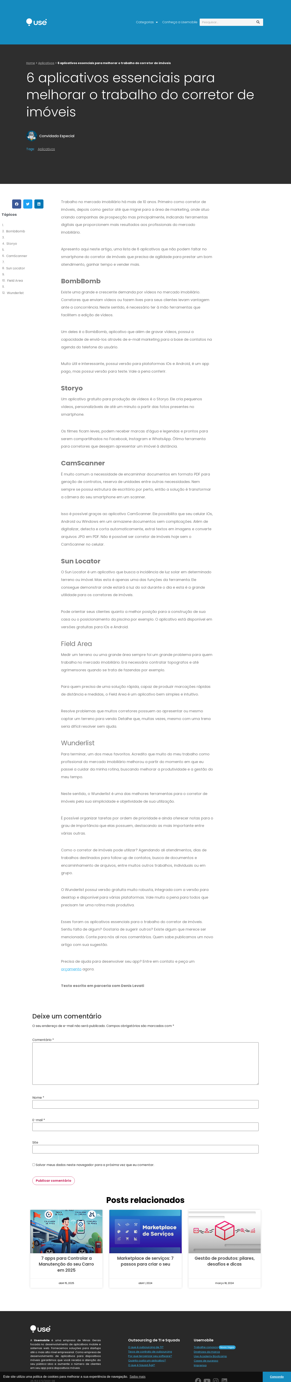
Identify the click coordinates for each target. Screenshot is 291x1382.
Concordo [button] (277, 1376)
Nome (38, 1097)
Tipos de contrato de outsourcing (150, 1352)
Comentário (43, 1040)
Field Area (15, 280)
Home (30, 63)
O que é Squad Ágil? (141, 1365)
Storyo (11, 243)
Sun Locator (15, 268)
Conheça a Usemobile (179, 22)
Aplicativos (46, 63)
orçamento (71, 969)
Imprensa (200, 1365)
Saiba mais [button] (138, 1376)
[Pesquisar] (258, 22)
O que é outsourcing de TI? (145, 1347)
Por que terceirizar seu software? (150, 1356)
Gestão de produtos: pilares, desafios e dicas (225, 1261)
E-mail (38, 1120)
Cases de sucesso (206, 1361)
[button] (16, 204)
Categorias (147, 22)
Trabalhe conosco (206, 1347)
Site (35, 1142)
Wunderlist (15, 293)
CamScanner (16, 256)
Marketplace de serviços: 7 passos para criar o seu (145, 1261)
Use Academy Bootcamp (210, 1356)
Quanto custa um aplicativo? (147, 1360)
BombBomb (15, 231)
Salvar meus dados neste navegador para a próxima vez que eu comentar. (95, 1165)
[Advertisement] (251, 228)
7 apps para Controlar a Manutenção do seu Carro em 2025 (66, 1264)
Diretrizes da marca (207, 1352)
